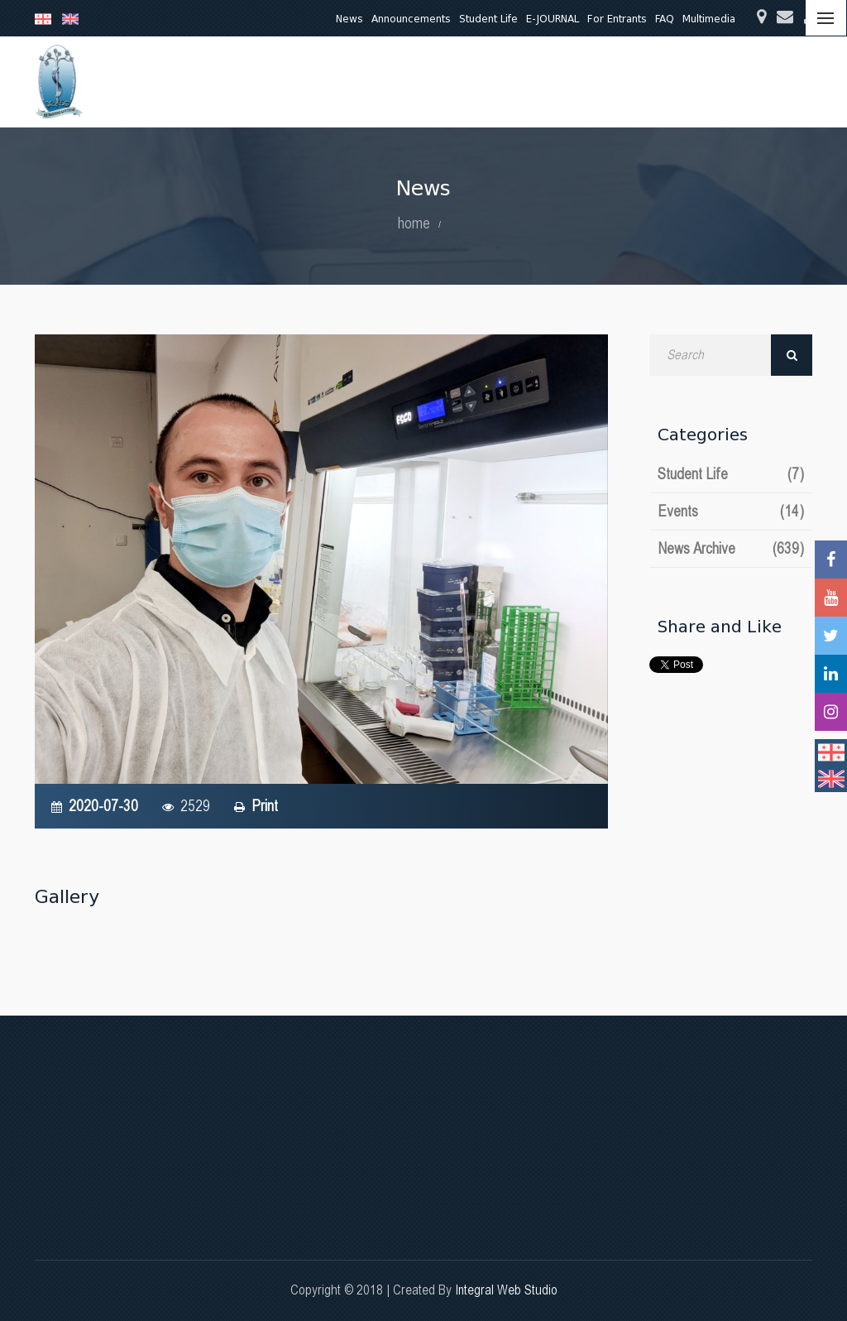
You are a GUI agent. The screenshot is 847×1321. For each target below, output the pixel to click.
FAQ (664, 18)
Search (791, 355)
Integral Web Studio (506, 1290)
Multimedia (708, 18)
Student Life (488, 18)
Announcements (411, 18)
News (349, 18)
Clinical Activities (472, 81)
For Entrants (617, 18)
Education (303, 81)
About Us (228, 81)
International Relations (721, 81)
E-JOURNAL (552, 18)
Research (379, 81)
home (414, 223)
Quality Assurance (589, 81)
